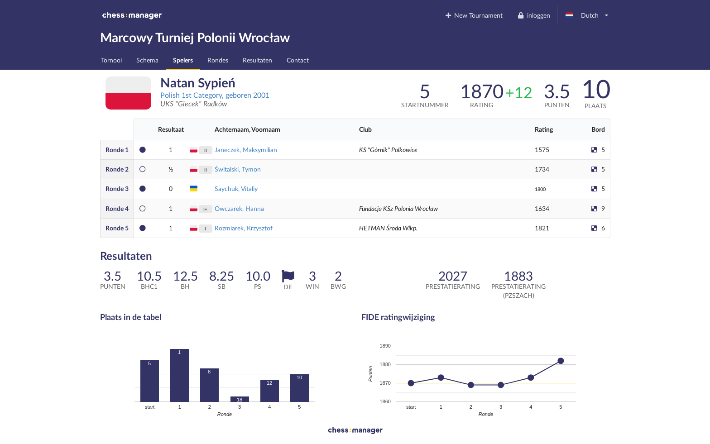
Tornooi (111, 60)
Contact (298, 60)
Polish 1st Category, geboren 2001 (214, 95)
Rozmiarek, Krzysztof (244, 228)
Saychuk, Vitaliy (236, 188)
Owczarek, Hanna (239, 208)
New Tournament (473, 15)
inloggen (533, 15)
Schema (147, 60)
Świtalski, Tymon (238, 169)
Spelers (183, 60)
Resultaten (257, 60)
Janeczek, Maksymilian (246, 149)
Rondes (217, 60)
